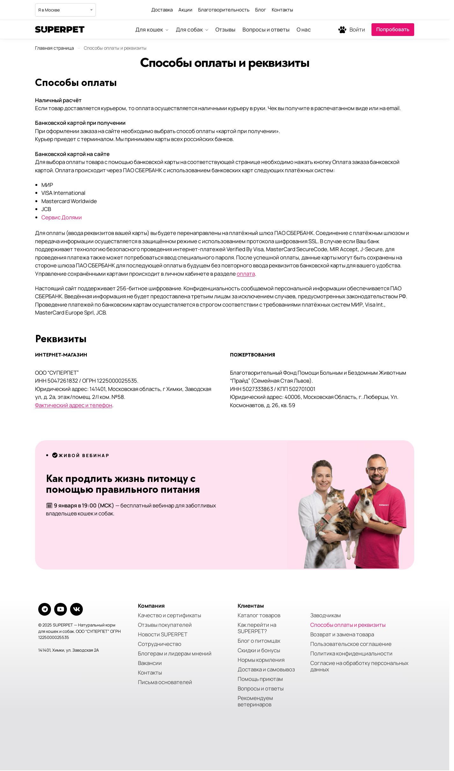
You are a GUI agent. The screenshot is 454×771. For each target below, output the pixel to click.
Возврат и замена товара (342, 634)
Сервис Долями (61, 217)
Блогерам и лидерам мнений (175, 653)
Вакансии (150, 663)
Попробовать (392, 29)
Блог (260, 9)
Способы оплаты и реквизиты (348, 625)
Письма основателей (165, 682)
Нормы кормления (261, 660)
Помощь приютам (260, 679)
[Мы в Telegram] (395, 10)
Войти (357, 29)
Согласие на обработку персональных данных (359, 666)
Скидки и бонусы (259, 650)
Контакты (282, 9)
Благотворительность (223, 9)
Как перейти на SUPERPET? (257, 628)
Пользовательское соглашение (351, 644)
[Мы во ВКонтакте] (409, 10)
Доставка (162, 9)
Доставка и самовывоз (266, 669)
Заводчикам (325, 615)
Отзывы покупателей (165, 625)
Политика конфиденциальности (351, 653)
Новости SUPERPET (162, 634)
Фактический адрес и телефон (73, 405)
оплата (246, 273)
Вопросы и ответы (261, 688)
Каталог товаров (259, 615)
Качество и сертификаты (169, 615)
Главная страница (54, 48)
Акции (185, 9)
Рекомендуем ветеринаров (255, 701)
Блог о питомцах (259, 641)
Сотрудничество (159, 644)
